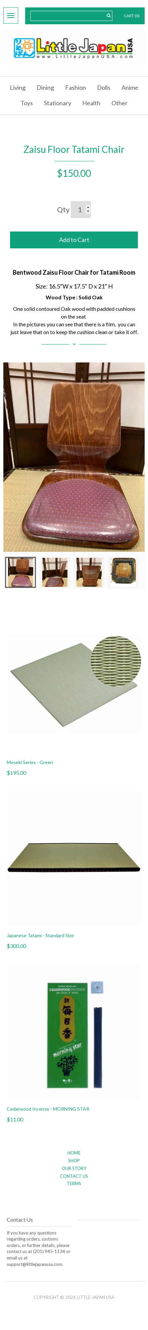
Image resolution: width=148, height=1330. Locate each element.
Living (18, 87)
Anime (129, 87)
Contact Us (74, 1176)
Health (91, 103)
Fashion (75, 87)
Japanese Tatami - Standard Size (40, 935)
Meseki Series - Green (30, 762)
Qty (63, 209)
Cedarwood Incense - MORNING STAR (48, 1109)
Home (74, 1153)
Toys (26, 103)
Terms (74, 1183)
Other (119, 103)
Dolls (103, 87)
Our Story (74, 1168)
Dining (45, 87)
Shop (74, 1160)
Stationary (57, 103)
